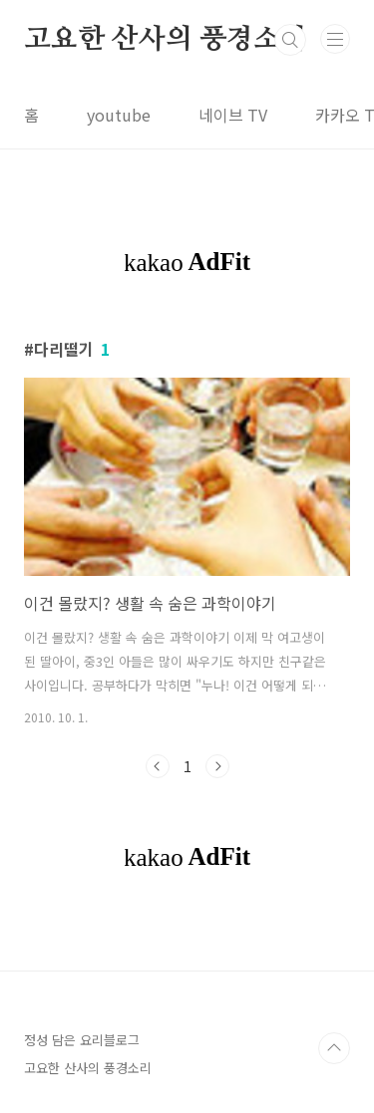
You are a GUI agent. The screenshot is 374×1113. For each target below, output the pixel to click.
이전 (158, 766)
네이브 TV (232, 115)
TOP (334, 1048)
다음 (217, 766)
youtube (119, 115)
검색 (290, 40)
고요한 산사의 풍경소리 (165, 40)
